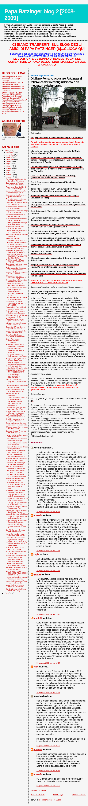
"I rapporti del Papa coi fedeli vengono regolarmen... (16, 308)
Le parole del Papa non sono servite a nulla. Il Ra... (16, 408)
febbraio (10, 175)
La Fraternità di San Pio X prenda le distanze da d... (16, 416)
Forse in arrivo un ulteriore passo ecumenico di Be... (16, 320)
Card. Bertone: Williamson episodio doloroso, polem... (16, 475)
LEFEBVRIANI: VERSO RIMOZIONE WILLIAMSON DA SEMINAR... (16, 256)
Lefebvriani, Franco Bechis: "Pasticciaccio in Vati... (15, 471)
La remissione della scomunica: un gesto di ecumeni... (17, 243)
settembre (10, 159)
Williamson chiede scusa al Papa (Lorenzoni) (15, 215)
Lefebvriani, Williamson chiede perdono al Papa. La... (16, 247)
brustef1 (38, 515)
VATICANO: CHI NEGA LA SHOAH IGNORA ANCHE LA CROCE (16, 303)
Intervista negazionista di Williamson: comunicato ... (16, 467)
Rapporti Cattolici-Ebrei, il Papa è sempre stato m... (17, 448)
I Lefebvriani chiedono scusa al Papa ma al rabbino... (16, 578)
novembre (10, 155)
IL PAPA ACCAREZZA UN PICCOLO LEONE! (15, 548)
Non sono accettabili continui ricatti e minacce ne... (16, 552)
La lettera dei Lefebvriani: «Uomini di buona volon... (16, 564)
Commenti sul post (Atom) (50, 800)
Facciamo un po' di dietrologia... (12, 394)
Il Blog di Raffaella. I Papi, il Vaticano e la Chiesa (12, 83)
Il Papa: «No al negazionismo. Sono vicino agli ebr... (16, 451)
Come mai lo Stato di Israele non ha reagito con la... (16, 192)
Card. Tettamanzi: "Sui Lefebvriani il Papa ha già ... (17, 367)
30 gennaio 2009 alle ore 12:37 (48, 571)
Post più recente (38, 794)
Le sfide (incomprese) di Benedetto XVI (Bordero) (15, 284)
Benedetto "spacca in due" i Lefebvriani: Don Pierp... (15, 345)
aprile (9, 170)
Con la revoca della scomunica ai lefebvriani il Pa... (16, 503)
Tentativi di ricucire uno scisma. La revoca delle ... (17, 568)
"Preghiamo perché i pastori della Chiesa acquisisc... (15, 495)
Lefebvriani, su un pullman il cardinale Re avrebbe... (15, 586)
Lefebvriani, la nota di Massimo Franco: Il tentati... (17, 386)
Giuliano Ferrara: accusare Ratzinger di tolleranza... (15, 312)
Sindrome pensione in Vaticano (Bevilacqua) (17, 235)
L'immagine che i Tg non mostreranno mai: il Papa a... (16, 526)
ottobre (9, 157)
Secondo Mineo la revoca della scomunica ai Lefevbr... (16, 459)
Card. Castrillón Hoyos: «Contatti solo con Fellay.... (16, 336)
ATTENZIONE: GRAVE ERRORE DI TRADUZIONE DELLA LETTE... (16, 573)
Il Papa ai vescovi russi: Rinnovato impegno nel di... (16, 277)
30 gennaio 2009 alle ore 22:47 (48, 692)
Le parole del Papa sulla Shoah (17, 514)
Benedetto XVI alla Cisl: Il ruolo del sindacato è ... (17, 203)
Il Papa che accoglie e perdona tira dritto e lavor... (16, 428)
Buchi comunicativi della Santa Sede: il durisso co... (16, 219)
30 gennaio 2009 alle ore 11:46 (48, 551)
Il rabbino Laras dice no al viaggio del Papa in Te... (15, 420)
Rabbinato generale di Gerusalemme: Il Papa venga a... (15, 350)
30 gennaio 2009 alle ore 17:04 (48, 663)
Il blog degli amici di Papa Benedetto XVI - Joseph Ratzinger (12, 78)
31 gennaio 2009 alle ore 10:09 (48, 786)
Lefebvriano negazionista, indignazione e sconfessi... (16, 355)
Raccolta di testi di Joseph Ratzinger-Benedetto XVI (12, 97)
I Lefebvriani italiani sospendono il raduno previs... (14, 293)
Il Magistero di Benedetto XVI (13, 86)
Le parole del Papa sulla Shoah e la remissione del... (17, 499)
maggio (9, 168)
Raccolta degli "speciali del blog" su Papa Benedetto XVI (14, 101)
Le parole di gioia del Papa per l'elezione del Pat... (16, 507)
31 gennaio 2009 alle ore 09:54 (48, 771)
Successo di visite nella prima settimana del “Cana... (16, 265)
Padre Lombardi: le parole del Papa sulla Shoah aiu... (16, 521)
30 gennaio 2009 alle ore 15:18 (48, 614)
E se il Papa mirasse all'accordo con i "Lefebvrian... (13, 340)
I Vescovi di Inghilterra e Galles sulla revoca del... (16, 444)
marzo (9, 172)
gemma (37, 574)
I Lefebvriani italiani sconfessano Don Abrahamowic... (13, 376)
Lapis (36, 554)
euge (36, 667)
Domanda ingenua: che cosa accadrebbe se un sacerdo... (17, 424)
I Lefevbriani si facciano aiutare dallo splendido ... (17, 436)
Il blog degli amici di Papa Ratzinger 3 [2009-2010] (12, 108)
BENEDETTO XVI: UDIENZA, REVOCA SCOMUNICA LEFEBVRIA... (16, 543)
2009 (7, 150)
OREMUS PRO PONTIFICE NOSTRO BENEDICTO (16, 371)
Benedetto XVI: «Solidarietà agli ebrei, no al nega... (15, 539)
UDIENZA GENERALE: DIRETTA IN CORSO (14, 560)
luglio (9, 164)
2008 (7, 593)
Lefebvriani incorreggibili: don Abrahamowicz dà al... (16, 332)
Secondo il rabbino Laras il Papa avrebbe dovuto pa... (16, 455)
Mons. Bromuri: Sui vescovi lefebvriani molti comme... (16, 535)
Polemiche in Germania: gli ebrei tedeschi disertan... (15, 463)
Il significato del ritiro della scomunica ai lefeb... (15, 227)
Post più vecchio (79, 794)
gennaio (10, 177)
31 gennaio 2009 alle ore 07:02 (48, 746)
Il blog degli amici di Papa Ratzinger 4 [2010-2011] (12, 105)
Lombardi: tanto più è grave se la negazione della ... (16, 298)
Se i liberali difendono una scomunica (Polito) (15, 479)
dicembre (10, 153)
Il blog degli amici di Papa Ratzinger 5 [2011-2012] (12, 93)
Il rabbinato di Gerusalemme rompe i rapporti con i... (16, 556)
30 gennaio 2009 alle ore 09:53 (48, 512)
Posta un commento (38, 790)
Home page (58, 794)
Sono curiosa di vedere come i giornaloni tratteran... (16, 196)
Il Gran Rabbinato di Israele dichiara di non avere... (15, 491)
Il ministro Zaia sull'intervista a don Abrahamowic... (16, 281)
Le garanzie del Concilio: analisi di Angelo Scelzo (15, 483)
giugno (9, 166)
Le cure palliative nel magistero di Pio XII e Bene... (17, 273)
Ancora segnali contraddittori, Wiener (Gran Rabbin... (16, 359)
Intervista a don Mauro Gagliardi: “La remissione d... (16, 381)
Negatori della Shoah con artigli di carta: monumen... (17, 211)
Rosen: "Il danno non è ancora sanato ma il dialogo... (16, 440)
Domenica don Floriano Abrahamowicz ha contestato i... (14, 403)
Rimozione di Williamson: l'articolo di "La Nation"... (15, 251)
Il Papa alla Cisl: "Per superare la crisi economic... (16, 207)
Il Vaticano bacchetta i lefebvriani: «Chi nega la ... (16, 239)
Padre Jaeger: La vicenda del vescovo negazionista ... (16, 269)
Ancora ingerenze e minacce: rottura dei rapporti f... (16, 200)
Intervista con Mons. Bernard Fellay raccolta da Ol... (16, 324)
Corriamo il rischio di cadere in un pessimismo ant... (16, 398)
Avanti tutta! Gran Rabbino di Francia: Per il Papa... (16, 188)
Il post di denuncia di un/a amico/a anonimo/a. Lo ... (16, 390)
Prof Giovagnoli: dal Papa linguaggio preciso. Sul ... (16, 261)
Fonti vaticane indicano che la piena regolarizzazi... (16, 288)
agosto (9, 161)
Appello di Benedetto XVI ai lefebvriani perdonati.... (15, 412)
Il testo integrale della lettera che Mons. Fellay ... (16, 590)
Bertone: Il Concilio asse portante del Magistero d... (16, 363)
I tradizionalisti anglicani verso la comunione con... (16, 231)
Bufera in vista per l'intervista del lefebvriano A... (16, 432)
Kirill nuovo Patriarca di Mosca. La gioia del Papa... (16, 511)
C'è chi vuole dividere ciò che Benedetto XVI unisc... (16, 180)
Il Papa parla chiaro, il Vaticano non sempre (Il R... (16, 316)
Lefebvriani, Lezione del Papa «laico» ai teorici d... (16, 582)
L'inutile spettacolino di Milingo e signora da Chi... (16, 223)
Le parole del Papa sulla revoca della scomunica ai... (17, 517)
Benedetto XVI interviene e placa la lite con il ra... (15, 328)
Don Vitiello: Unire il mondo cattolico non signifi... (15, 531)
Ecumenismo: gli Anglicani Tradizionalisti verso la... (15, 184)
